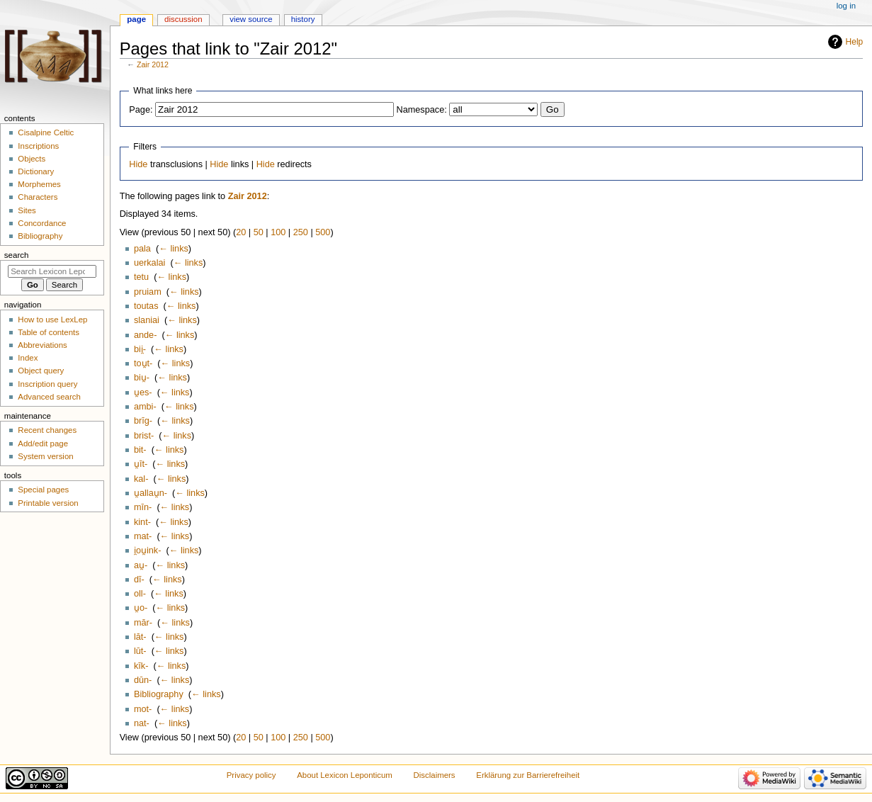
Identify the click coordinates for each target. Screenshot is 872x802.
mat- (143, 536)
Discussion (183, 19)
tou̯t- (143, 363)
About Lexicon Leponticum (344, 775)
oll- (140, 594)
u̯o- (140, 608)
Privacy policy (251, 775)
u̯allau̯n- (150, 493)
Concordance (42, 223)
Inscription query (47, 384)
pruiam (148, 292)
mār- (143, 623)
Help (854, 42)
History (303, 19)
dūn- (143, 680)
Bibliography (158, 694)
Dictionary (36, 171)
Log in (846, 5)
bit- (140, 450)
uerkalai (149, 263)
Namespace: (422, 110)
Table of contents (48, 332)
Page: (140, 110)
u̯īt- (140, 464)
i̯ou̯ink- (148, 550)
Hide (138, 164)
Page (136, 19)
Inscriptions (38, 146)
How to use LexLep (52, 319)
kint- (142, 522)
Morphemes (39, 184)
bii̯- (140, 349)
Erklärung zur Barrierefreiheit (527, 775)
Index (28, 358)
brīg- (143, 421)
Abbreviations (42, 345)
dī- (139, 579)
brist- (144, 436)
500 (322, 232)
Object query (41, 370)
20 (241, 232)
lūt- (140, 651)
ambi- (145, 407)
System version (45, 456)
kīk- (141, 666)
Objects (31, 158)
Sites (26, 210)
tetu (141, 277)
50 (259, 232)
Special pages (43, 489)
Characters (37, 197)
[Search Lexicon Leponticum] (52, 271)
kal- (141, 479)
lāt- (140, 637)
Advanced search (49, 396)
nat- (141, 723)
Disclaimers (434, 775)
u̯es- (143, 392)
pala (142, 249)
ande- (145, 335)
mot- (143, 709)
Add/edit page (43, 443)
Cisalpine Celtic (46, 132)
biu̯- (141, 378)
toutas (146, 306)
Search (16, 255)
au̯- (140, 565)
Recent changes (47, 430)
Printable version (48, 503)
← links (173, 249)
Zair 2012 (153, 64)
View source (251, 19)
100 (278, 232)
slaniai (146, 320)
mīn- (143, 507)
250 (300, 232)
